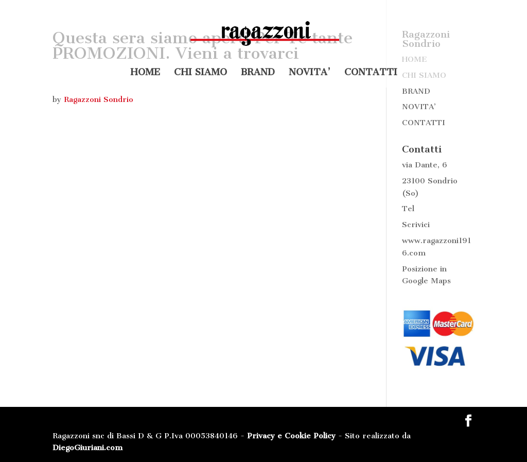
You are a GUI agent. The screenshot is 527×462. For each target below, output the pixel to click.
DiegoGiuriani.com (87, 447)
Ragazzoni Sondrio (98, 99)
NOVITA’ (309, 73)
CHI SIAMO (200, 73)
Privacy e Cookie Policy (291, 435)
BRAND (258, 73)
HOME (145, 73)
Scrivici (416, 224)
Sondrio (443, 180)
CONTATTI (370, 73)
